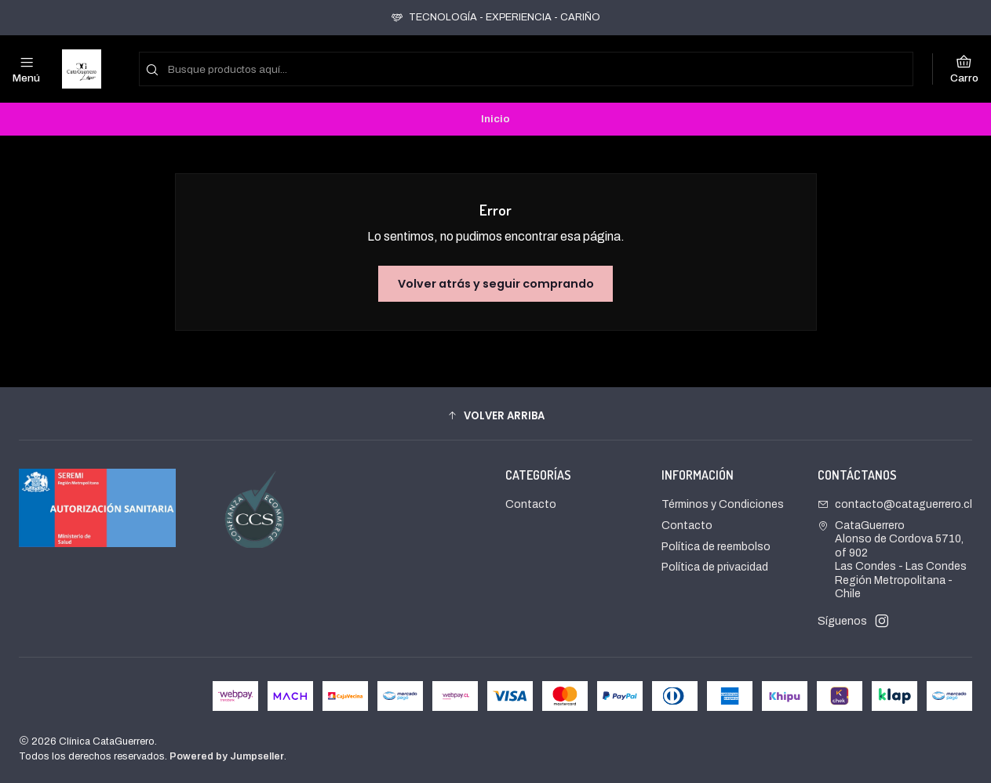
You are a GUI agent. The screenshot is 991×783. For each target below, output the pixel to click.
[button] (495, 415)
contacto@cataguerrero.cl (895, 504)
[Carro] (964, 69)
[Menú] (26, 69)
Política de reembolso (716, 547)
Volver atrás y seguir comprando (496, 284)
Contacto (530, 504)
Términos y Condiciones (722, 504)
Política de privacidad (714, 567)
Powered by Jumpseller (226, 756)
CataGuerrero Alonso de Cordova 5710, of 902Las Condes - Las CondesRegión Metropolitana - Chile (892, 560)
